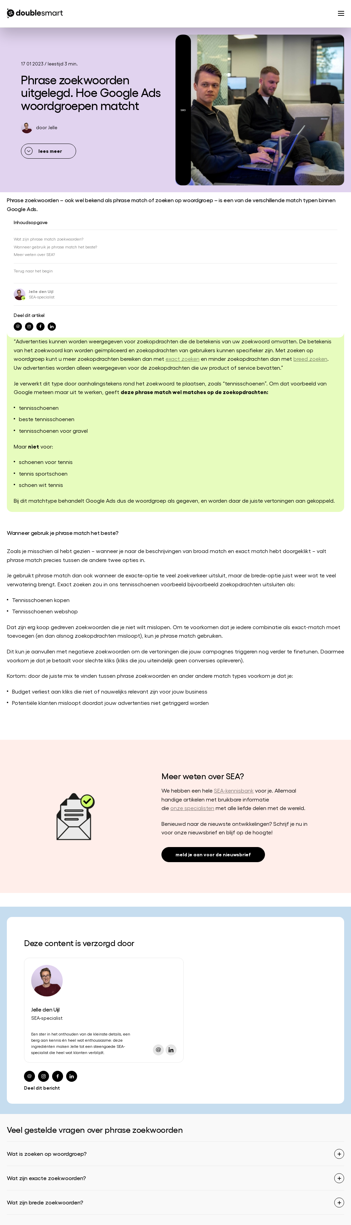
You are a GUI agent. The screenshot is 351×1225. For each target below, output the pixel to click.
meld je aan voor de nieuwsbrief (213, 854)
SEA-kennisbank (234, 790)
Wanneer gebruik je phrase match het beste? (55, 246)
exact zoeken (182, 358)
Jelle (52, 127)
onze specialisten (192, 808)
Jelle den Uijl (41, 291)
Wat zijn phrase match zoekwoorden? (48, 238)
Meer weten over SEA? (34, 254)
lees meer (50, 151)
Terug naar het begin (33, 271)
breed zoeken (310, 358)
